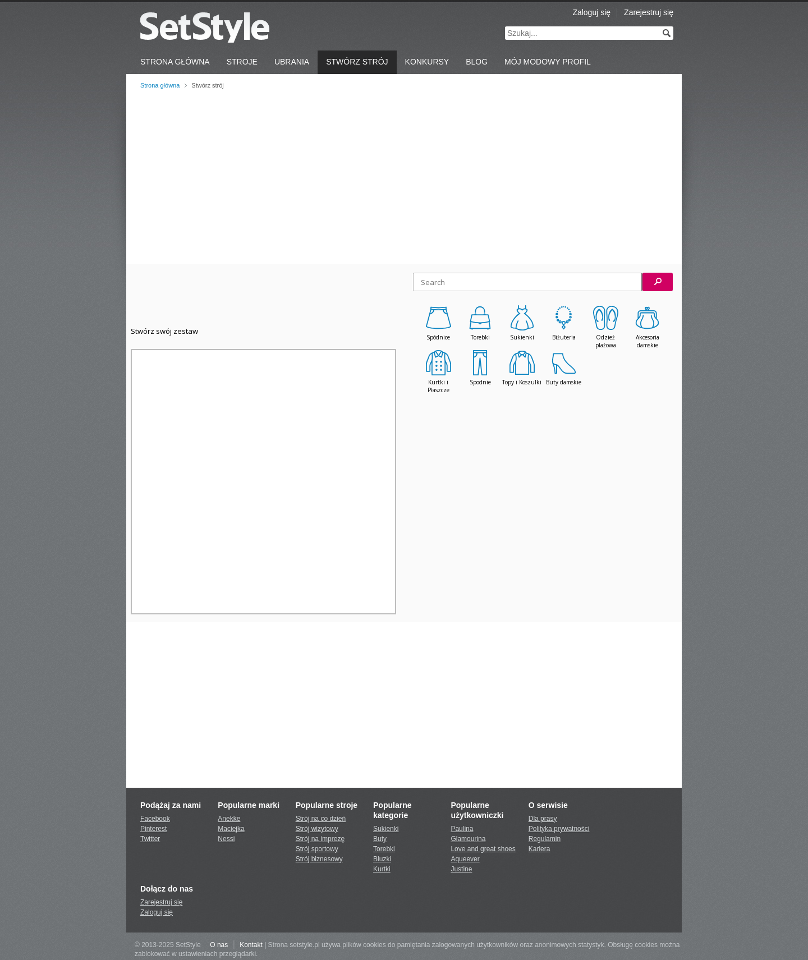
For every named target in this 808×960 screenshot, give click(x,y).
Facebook (155, 819)
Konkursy (427, 61)
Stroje (242, 61)
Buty (380, 839)
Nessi (226, 839)
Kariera (539, 849)
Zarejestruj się (648, 12)
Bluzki (382, 859)
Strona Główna (175, 61)
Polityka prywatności (559, 829)
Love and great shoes (483, 849)
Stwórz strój (357, 61)
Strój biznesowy (319, 859)
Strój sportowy (317, 849)
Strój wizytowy (317, 829)
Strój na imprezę (320, 839)
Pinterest (153, 829)
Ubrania (291, 61)
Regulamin (545, 839)
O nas (219, 945)
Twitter (150, 839)
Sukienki (385, 829)
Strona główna (160, 85)
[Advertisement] (404, 176)
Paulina (462, 829)
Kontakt (251, 945)
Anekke (229, 819)
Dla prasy (543, 819)
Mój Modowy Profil (547, 61)
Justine (461, 869)
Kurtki (382, 869)
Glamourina (468, 839)
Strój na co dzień (321, 819)
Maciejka (231, 829)
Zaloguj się (591, 12)
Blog (477, 61)
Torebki (384, 849)
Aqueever (465, 859)
